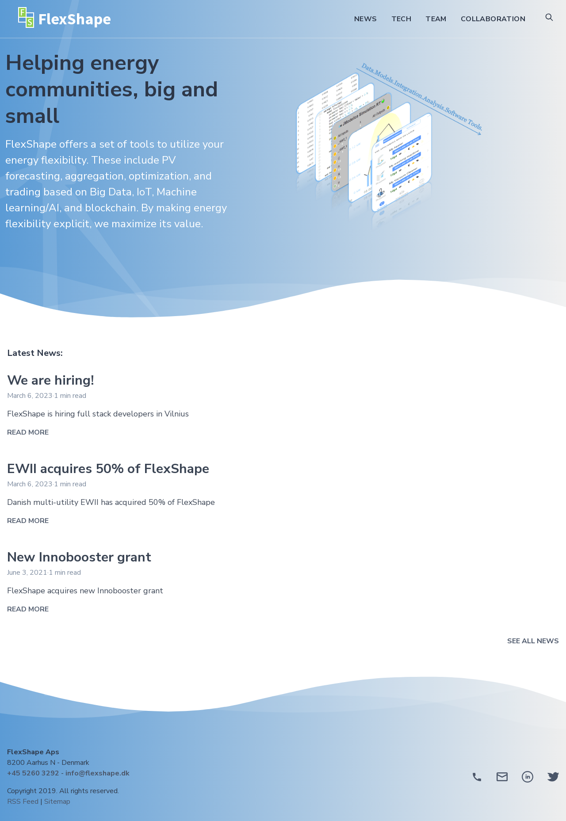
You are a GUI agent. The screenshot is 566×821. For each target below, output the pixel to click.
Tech (401, 19)
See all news (533, 641)
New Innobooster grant (79, 557)
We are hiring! (50, 380)
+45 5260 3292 (33, 773)
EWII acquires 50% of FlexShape (108, 469)
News (365, 19)
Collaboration (493, 19)
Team (436, 19)
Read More (28, 432)
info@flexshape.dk (97, 773)
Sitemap (57, 801)
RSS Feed (22, 801)
